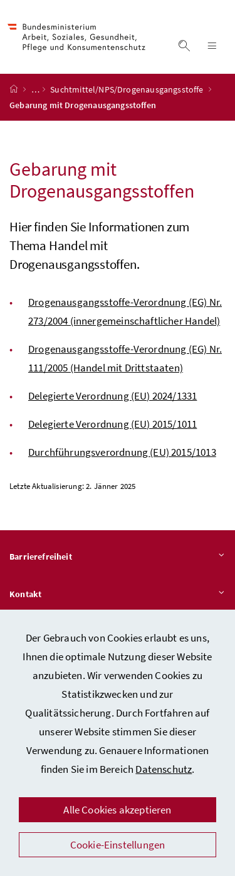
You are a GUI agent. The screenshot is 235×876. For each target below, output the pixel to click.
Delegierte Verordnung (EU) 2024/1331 (112, 396)
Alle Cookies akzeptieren (117, 810)
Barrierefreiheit (117, 557)
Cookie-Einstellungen (117, 845)
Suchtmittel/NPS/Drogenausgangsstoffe (128, 89)
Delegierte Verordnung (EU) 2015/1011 (112, 424)
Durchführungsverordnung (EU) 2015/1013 (122, 452)
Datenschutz (163, 769)
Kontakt (117, 594)
